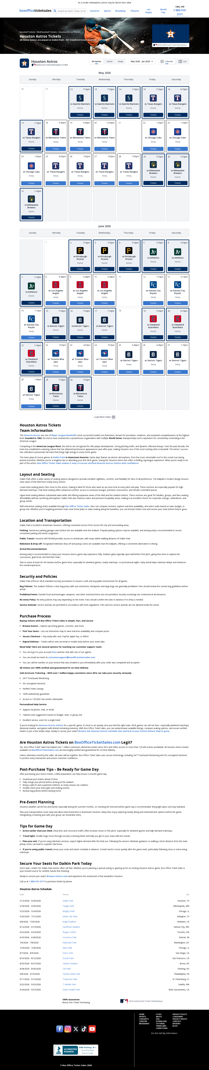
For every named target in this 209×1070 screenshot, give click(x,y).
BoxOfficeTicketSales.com (97, 741)
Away (120, 61)
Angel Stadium (69, 921)
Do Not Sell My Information (164, 1032)
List (183, 61)
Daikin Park (68, 900)
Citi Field (67, 968)
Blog (175, 1025)
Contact (177, 1021)
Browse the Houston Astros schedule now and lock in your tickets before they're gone (123, 730)
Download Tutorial (161, 1022)
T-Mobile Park (69, 983)
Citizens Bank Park (71, 973)
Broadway (144, 1023)
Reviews (176, 1023)
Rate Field (67, 947)
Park (62, 456)
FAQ (158, 1018)
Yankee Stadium (70, 963)
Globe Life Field (70, 915)
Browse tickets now (57, 875)
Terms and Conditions (161, 1026)
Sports (142, 1016)
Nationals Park (69, 942)
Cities (158, 1014)
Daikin (56, 456)
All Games (96, 62)
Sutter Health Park (71, 989)
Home (109, 61)
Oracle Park (68, 957)
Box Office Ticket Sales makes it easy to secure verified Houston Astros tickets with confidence (87, 462)
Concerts (144, 1018)
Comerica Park (69, 936)
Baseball (70, 434)
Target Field (68, 905)
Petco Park (68, 952)
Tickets (80, 114)
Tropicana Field (70, 978)
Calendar (167, 62)
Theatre (143, 1021)
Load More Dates (104, 416)
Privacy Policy (180, 1014)
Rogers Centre (69, 931)
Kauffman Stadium (71, 926)
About (159, 1016)
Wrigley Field (68, 910)
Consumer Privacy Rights (180, 1017)
